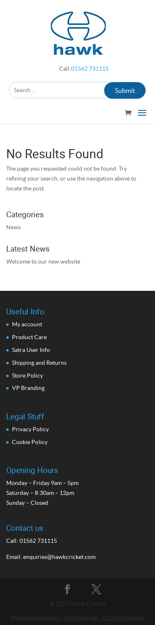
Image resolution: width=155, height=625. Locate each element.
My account (27, 324)
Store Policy (27, 375)
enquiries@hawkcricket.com (59, 557)
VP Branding (28, 388)
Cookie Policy (30, 442)
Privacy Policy (30, 429)
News (13, 227)
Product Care (29, 337)
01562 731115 (90, 68)
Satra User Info (31, 350)
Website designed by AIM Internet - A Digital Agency (77, 617)
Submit (125, 90)
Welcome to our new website (43, 261)
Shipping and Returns (39, 362)
